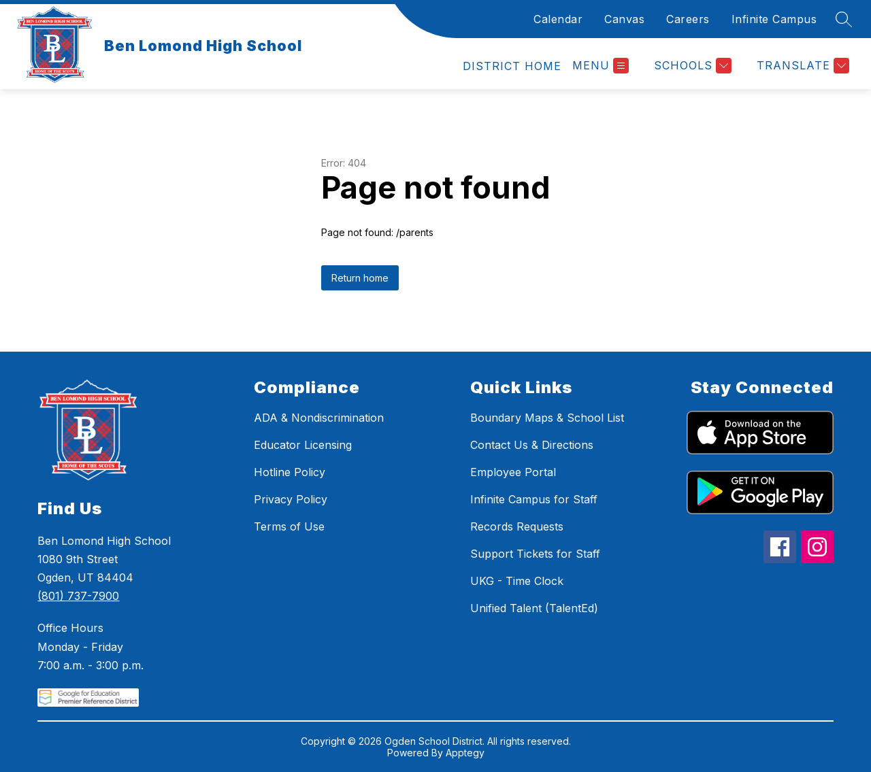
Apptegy (465, 752)
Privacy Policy (290, 499)
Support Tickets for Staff (535, 553)
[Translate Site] (801, 65)
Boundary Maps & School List (547, 417)
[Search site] (844, 19)
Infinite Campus (774, 19)
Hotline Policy (289, 472)
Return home (360, 278)
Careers (688, 19)
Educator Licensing (303, 445)
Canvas (624, 19)
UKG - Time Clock (516, 581)
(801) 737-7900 (78, 596)
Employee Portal (513, 472)
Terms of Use (289, 526)
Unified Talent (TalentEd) (534, 608)
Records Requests (516, 526)
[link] (512, 66)
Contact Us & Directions (531, 445)
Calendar (557, 19)
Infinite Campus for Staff (533, 499)
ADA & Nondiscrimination (319, 417)
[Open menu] (600, 65)
